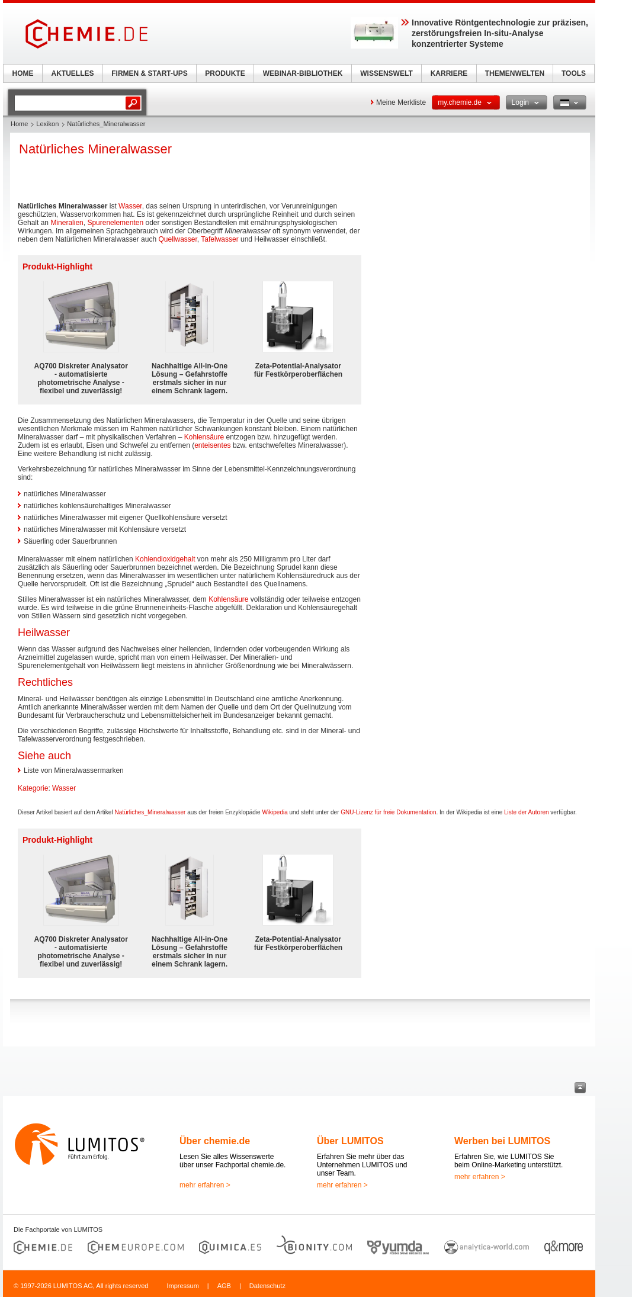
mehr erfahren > (204, 1185)
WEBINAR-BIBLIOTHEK (303, 73)
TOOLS (574, 73)
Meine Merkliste (401, 102)
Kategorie (33, 788)
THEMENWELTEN (514, 73)
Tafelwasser (219, 239)
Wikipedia (274, 812)
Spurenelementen (115, 223)
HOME (23, 73)
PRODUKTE (225, 73)
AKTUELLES (73, 73)
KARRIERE (449, 73)
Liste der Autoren (526, 812)
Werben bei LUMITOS (502, 1141)
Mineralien (66, 223)
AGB (224, 1285)
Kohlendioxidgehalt (165, 559)
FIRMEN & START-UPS (149, 73)
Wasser (130, 206)
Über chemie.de (214, 1141)
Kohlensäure (204, 437)
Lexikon (47, 123)
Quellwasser (177, 239)
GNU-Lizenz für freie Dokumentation (388, 812)
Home (19, 123)
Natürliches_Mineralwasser (149, 812)
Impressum (182, 1285)
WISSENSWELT (386, 73)
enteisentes (212, 445)
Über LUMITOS (350, 1141)
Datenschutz (267, 1285)
